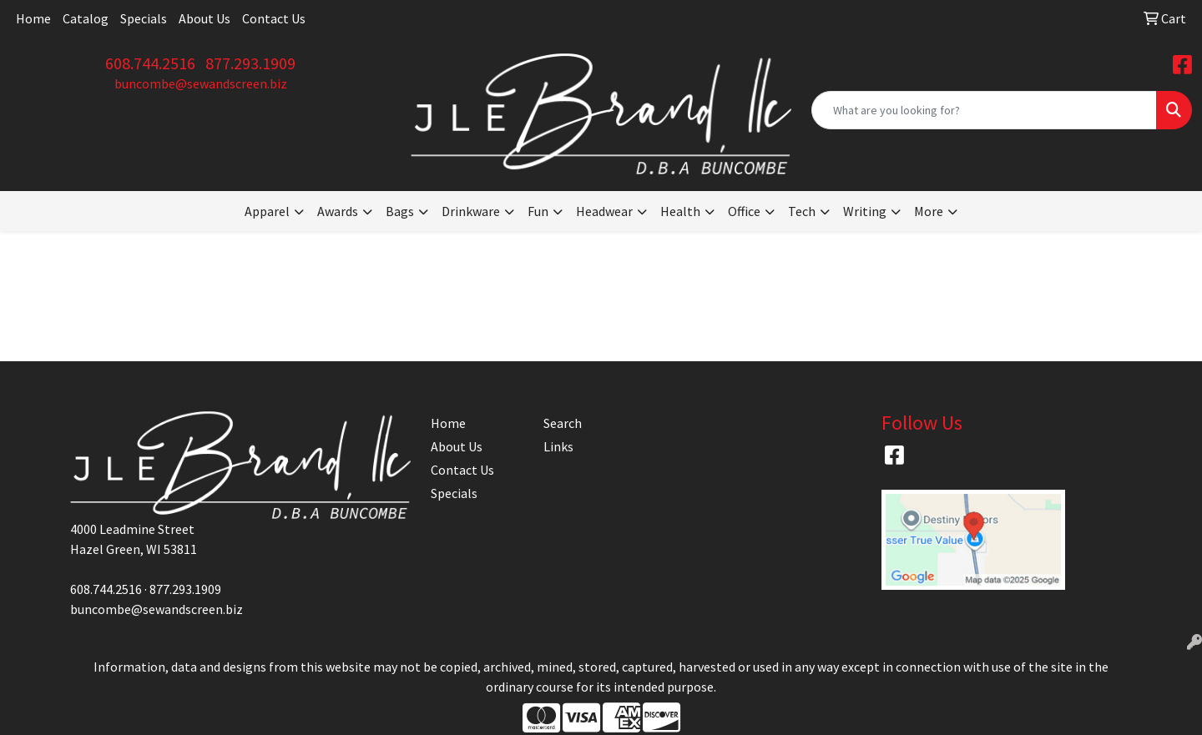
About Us (204, 18)
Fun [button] (538, 211)
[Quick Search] (984, 110)
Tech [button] (802, 211)
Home (33, 18)
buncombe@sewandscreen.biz (200, 83)
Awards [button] (337, 211)
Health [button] (680, 211)
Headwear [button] (604, 211)
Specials (143, 18)
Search (562, 423)
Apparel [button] (267, 211)
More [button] (928, 211)
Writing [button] (864, 211)
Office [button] (744, 211)
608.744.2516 (150, 63)
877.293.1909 (250, 63)
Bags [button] (400, 211)
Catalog (86, 18)
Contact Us (274, 18)
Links (558, 446)
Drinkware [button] (471, 211)
